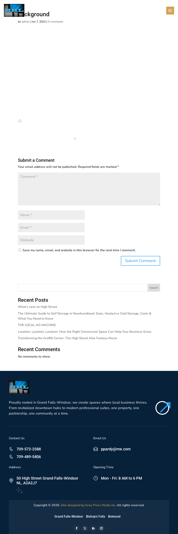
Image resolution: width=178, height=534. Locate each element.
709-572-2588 (29, 449)
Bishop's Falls (95, 516)
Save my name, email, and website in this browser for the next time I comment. (79, 250)
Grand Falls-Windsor (68, 516)
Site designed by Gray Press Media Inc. (88, 505)
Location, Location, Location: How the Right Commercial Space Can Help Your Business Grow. (85, 332)
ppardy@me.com (116, 449)
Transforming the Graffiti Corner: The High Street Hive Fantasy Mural (67, 338)
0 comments (55, 21)
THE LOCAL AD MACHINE (37, 325)
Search (154, 288)
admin (25, 21)
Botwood (114, 516)
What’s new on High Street (37, 307)
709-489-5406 (29, 456)
